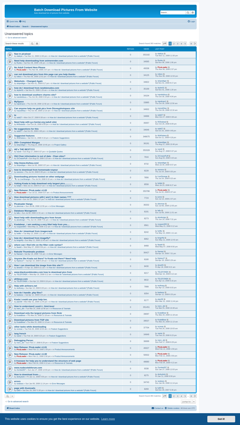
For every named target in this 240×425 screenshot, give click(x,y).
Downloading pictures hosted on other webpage (39, 176)
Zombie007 (21, 370)
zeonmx (20, 172)
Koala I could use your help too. (30, 299)
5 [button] (185, 43)
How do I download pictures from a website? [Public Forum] (75, 56)
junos (19, 199)
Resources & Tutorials (61, 309)
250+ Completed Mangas (27, 142)
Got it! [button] (221, 419)
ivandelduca (21, 97)
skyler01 (20, 90)
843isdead (21, 124)
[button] (164, 44)
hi (15, 115)
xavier (19, 336)
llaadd (19, 247)
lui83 (18, 390)
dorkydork (21, 377)
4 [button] (181, 43)
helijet (19, 186)
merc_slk (20, 309)
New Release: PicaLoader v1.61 (30, 347)
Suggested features (24, 135)
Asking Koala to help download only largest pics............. (43, 183)
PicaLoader (21, 70)
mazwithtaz (21, 111)
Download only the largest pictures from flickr (38, 313)
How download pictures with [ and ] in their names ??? (42, 197)
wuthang (20, 288)
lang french (20, 333)
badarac (20, 295)
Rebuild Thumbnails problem (29, 251)
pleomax (20, 206)
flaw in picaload (22, 54)
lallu (18, 213)
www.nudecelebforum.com (28, 367)
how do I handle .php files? (28, 292)
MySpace (19, 101)
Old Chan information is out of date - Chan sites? (39, 156)
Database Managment (25, 211)
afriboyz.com (21, 279)
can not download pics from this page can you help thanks (44, 74)
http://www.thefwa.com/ (26, 163)
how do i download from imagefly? (32, 238)
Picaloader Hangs (23, 204)
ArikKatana (21, 138)
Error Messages (58, 206)
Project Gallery (60, 145)
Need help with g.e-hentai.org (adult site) (35, 122)
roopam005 (21, 227)
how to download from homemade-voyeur (36, 170)
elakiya (19, 56)
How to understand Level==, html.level (34, 306)
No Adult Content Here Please (29, 67)
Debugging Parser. (24, 340)
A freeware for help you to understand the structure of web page (47, 361)
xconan (19, 329)
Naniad (19, 254)
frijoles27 (20, 261)
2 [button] (173, 43)
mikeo (19, 77)
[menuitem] (22, 21)
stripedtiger (21, 83)
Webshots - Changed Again (28, 81)
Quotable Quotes (56, 152)
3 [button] (177, 43)
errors (17, 381)
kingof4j (20, 240)
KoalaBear (21, 315)
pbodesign (21, 220)
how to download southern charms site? (35, 95)
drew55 (20, 268)
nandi (19, 152)
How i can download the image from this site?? (38, 265)
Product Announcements (63, 193)
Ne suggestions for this (26, 129)
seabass (20, 384)
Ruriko (19, 63)
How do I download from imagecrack (33, 231)
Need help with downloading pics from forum (37, 217)
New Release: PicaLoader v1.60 (30, 354)
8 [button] (191, 43)
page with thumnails (24, 388)
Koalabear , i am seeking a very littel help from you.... (42, 224)
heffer (19, 233)
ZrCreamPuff (22, 158)
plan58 (19, 302)
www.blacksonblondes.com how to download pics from (43, 272)
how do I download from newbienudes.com (36, 88)
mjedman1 (21, 104)
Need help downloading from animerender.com (38, 60)
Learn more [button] (108, 419)
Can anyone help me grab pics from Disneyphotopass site (44, 108)
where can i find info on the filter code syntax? (38, 245)
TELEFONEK (22, 274)
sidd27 (19, 117)
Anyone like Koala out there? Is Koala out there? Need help (45, 258)
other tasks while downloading (30, 326)
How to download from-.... (27, 374)
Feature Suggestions (61, 138)
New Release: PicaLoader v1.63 (30, 190)
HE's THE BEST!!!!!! (24, 149)
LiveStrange (25, 179)
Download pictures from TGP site (31, 320)
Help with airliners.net (25, 286)
